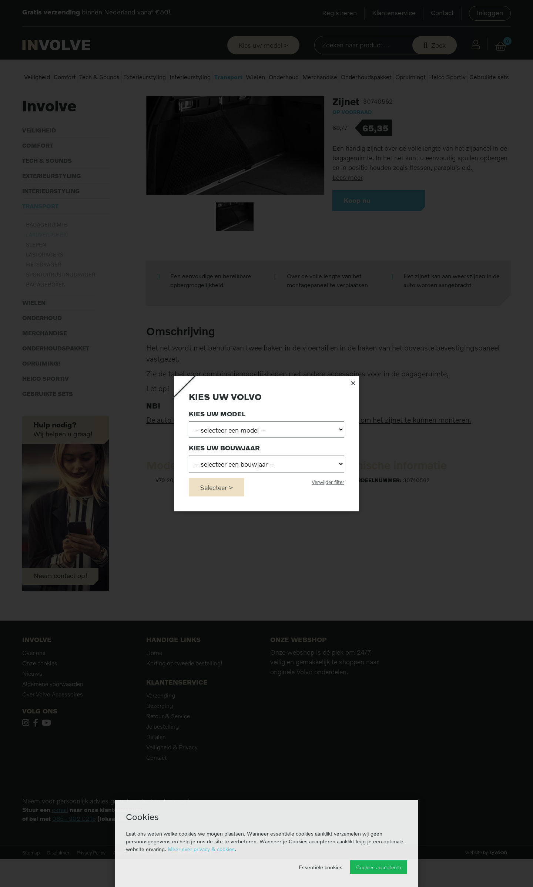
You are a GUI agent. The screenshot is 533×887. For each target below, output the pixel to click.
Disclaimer (58, 880)
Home (29, 100)
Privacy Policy (91, 880)
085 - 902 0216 (74, 846)
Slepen (36, 272)
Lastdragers (44, 282)
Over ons (34, 680)
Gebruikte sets (489, 77)
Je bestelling (162, 754)
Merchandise (319, 77)
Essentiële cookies (320, 867)
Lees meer (347, 205)
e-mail (60, 837)
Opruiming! (410, 77)
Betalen (156, 764)
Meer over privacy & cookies (201, 849)
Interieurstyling (190, 77)
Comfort (65, 77)
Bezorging (159, 733)
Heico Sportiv (447, 77)
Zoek (438, 45)
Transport (228, 77)
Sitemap (31, 880)
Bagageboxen (46, 312)
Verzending (160, 723)
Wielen (255, 77)
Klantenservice (394, 13)
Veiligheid (37, 77)
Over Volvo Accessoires (52, 722)
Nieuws (32, 701)
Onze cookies (39, 691)
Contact (442, 13)
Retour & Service (168, 743)
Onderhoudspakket (366, 77)
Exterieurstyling (144, 77)
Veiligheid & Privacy (172, 775)
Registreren (339, 13)
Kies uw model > (263, 45)
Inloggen (490, 13)
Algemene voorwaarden (52, 711)
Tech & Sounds (99, 77)
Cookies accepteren (378, 867)
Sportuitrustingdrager (60, 302)
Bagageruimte (46, 252)
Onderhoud (284, 77)
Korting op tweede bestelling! (184, 691)
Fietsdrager (43, 292)
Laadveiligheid (95, 100)
